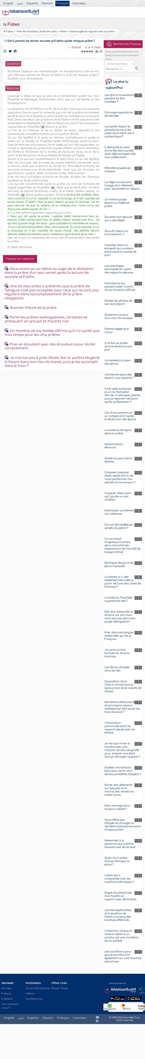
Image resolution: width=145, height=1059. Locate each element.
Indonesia (79, 3)
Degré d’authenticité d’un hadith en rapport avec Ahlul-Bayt (120, 896)
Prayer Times (59, 988)
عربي (20, 3)
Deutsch (47, 3)
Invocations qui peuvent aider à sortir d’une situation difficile (119, 286)
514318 (76, 47)
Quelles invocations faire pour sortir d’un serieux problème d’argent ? (122, 771)
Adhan (30, 993)
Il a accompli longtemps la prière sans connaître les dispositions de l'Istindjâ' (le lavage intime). (122, 545)
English (8, 3)
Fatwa (11, 24)
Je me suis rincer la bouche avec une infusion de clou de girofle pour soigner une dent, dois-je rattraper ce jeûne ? (122, 750)
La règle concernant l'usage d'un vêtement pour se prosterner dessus (122, 185)
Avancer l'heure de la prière (33, 308)
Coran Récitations (38, 988)
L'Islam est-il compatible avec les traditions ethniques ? (119, 878)
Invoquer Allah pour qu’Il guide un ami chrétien (117, 496)
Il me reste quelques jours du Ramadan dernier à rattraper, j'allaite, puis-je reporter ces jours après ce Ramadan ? (122, 395)
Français (62, 3)
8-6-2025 (94, 47)
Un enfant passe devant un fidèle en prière (117, 203)
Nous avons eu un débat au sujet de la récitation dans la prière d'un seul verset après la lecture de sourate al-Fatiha (49, 273)
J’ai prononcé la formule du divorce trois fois (117, 653)
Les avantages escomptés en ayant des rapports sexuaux (118, 269)
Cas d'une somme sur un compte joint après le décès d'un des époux (120, 416)
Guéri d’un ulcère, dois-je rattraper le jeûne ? (116, 861)
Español (32, 3)
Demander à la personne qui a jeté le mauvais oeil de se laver (120, 844)
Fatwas (6, 993)
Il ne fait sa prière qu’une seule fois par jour (118, 346)
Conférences (34, 998)
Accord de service (117, 983)
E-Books (7, 998)
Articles (6, 988)
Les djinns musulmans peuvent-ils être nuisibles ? (119, 98)
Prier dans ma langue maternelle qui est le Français (118, 636)
